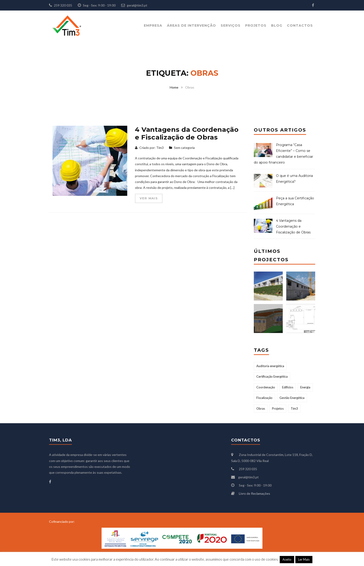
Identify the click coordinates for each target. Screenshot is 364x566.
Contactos (300, 25)
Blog (276, 25)
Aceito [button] (287, 559)
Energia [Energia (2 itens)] (305, 387)
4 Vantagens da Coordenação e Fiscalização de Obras (187, 133)
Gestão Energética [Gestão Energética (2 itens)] (291, 398)
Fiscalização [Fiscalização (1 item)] (264, 398)
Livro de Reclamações (254, 493)
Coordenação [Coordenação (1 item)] (265, 387)
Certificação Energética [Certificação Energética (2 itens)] (272, 376)
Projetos (255, 25)
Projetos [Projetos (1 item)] (278, 408)
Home (174, 87)
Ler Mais (304, 559)
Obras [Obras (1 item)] (260, 408)
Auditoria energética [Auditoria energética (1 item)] (270, 366)
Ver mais (149, 198)
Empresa (153, 25)
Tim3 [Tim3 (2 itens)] (294, 408)
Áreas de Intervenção (191, 25)
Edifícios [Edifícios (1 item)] (287, 387)
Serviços (230, 25)
